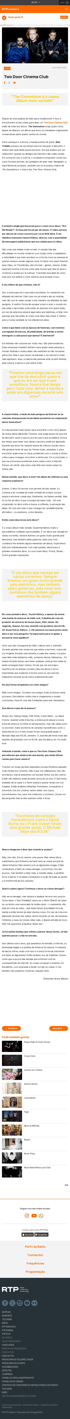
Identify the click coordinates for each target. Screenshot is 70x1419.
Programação (35, 1272)
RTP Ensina (7, 1330)
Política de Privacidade (11, 1405)
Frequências (35, 1263)
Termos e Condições (49, 1405)
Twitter (12, 1303)
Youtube (27, 1303)
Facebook (5, 1303)
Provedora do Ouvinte (13, 1363)
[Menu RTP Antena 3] (67, 9)
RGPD (4, 1392)
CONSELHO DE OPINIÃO (12, 1381)
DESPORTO (7, 1315)
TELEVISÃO (7, 1319)
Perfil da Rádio (35, 1247)
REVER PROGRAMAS (11, 1341)
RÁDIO (5, 1323)
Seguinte (57, 1028)
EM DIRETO (7, 1337)
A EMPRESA (7, 1374)
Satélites (7, 1370)
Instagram (20, 1303)
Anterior (12, 1028)
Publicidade (7, 1407)
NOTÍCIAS (6, 1312)
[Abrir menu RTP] (35, 2)
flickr (34, 1303)
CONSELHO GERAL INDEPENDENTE (18, 1377)
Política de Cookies (31, 1405)
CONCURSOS (8, 1344)
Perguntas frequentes (14, 1348)
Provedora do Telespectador (17, 1359)
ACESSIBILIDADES (10, 1366)
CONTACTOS (8, 1355)
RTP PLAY (6, 1333)
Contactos (35, 1255)
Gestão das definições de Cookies (19, 1396)
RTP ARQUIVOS (8, 1326)
